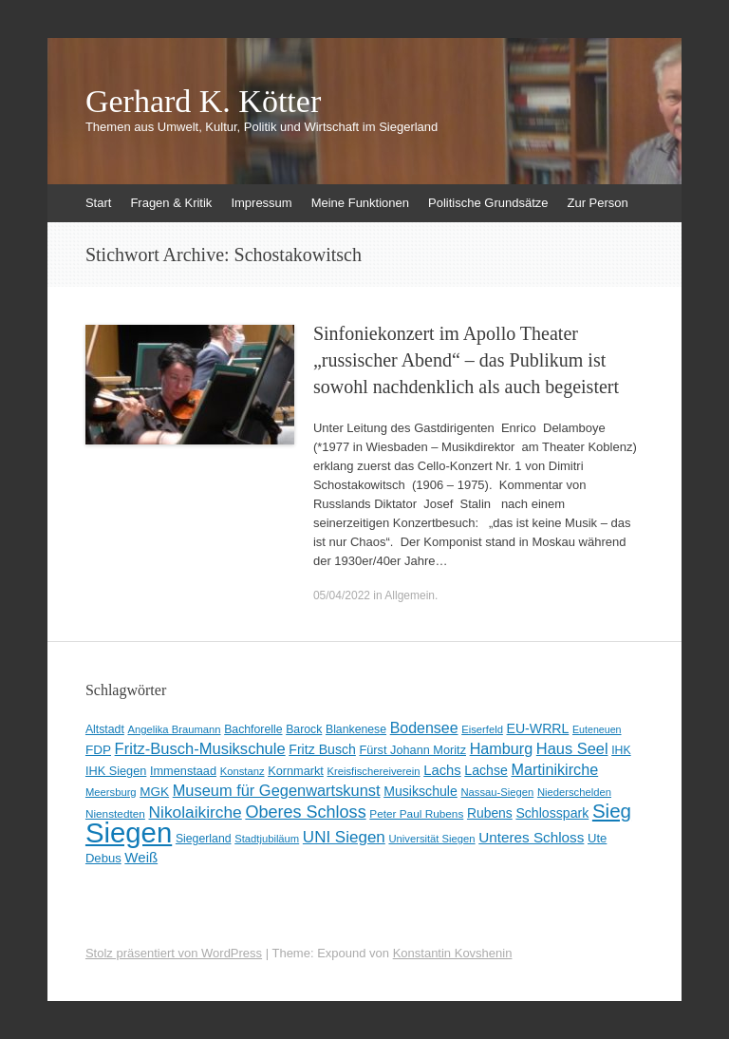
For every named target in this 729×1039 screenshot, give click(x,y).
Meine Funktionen (360, 203)
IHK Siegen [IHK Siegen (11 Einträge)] (115, 771)
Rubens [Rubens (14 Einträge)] (490, 813)
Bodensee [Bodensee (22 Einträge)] (424, 728)
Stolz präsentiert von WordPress (173, 953)
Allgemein (409, 595)
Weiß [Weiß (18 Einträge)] (141, 857)
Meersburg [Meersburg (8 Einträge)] (111, 792)
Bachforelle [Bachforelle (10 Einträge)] (253, 729)
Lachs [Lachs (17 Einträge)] (442, 770)
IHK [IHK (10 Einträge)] (620, 750)
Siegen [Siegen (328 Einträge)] (128, 832)
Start (98, 203)
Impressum (261, 203)
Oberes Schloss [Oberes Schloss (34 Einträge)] (305, 812)
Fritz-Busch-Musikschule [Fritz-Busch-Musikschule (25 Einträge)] (200, 749)
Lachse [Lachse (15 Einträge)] (486, 770)
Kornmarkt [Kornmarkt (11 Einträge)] (296, 771)
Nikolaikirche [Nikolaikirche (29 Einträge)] (195, 812)
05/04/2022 (341, 595)
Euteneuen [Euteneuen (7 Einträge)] (597, 729)
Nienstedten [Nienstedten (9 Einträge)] (115, 814)
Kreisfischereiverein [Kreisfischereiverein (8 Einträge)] (374, 771)
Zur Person (597, 203)
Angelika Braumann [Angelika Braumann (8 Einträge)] (173, 729)
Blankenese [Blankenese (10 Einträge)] (356, 729)
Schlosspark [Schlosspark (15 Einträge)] (552, 813)
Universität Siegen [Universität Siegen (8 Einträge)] (431, 838)
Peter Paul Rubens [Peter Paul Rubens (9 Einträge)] (416, 814)
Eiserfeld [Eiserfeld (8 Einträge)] (482, 729)
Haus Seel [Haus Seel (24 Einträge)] (572, 748)
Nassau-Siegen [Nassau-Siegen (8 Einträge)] (496, 792)
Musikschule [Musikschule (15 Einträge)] (420, 791)
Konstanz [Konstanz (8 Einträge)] (242, 771)
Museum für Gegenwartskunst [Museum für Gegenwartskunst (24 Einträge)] (277, 790)
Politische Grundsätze (488, 203)
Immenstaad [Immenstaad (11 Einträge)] (183, 771)
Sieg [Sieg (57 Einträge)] (611, 811)
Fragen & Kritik (171, 203)
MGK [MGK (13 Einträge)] (154, 791)
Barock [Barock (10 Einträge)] (304, 729)
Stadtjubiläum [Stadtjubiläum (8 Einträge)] (266, 838)
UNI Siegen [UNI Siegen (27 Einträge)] (344, 837)
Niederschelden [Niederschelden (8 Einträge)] (574, 792)
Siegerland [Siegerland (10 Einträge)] (204, 838)
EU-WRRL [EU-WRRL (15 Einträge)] (538, 728)
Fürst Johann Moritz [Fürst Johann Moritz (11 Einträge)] (412, 750)
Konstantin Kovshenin (453, 953)
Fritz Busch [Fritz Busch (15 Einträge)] (322, 749)
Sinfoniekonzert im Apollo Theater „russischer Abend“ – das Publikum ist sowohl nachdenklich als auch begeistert (466, 360)
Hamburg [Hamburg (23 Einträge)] (501, 748)
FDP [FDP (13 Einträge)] (98, 750)
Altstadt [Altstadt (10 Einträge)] (104, 729)
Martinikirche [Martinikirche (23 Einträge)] (554, 769)
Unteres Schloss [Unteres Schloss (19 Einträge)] (531, 837)
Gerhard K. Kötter (203, 101)
